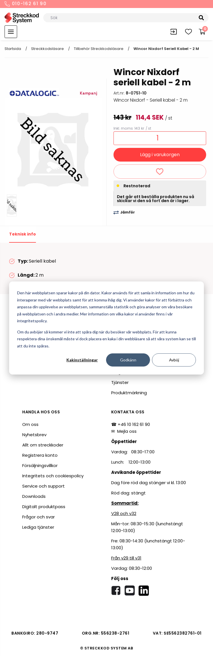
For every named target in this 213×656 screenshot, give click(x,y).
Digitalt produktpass (43, 507)
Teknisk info (22, 234)
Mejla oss (127, 431)
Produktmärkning (129, 393)
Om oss (30, 424)
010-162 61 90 (26, 4)
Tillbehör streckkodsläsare (98, 48)
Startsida (13, 48)
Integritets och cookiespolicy (53, 476)
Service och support (43, 486)
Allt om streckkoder (42, 445)
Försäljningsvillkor (40, 465)
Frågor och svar (38, 517)
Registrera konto (40, 455)
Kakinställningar (82, 359)
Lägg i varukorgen (160, 154)
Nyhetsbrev (34, 435)
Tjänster (120, 382)
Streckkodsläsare (47, 48)
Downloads (34, 496)
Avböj (174, 359)
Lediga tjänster (38, 527)
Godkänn (128, 359)
